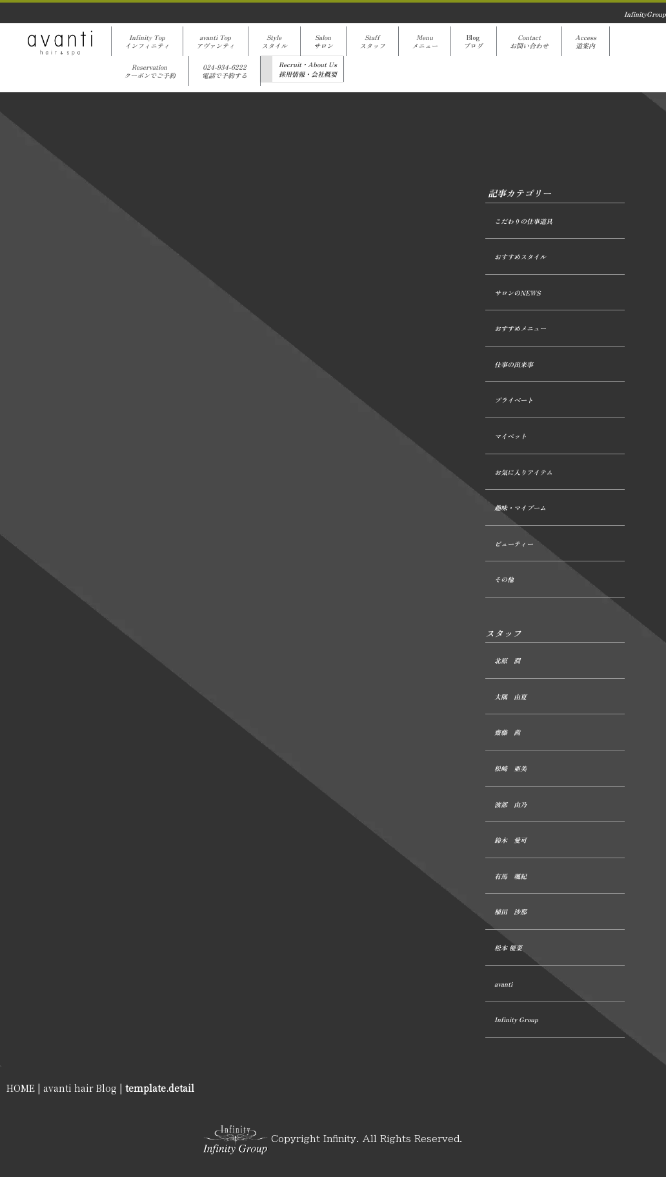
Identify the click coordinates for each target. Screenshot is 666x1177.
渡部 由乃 (510, 804)
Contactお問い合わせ (529, 41)
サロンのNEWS (517, 292)
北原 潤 (507, 660)
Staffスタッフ (372, 41)
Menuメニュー (425, 41)
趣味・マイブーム (520, 507)
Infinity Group (516, 1019)
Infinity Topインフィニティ (147, 41)
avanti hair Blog (80, 1087)
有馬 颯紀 (510, 876)
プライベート (513, 400)
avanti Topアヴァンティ (215, 41)
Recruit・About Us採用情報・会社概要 (308, 69)
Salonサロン (323, 41)
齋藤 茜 (507, 732)
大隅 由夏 (510, 696)
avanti (503, 984)
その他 (504, 579)
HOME (20, 1087)
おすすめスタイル (520, 256)
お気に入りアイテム (523, 472)
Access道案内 (585, 41)
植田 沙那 (510, 911)
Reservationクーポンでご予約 (150, 71)
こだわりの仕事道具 (523, 221)
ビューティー (513, 543)
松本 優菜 (508, 947)
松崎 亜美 (510, 768)
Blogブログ (473, 41)
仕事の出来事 (513, 364)
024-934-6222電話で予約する (224, 71)
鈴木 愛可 (510, 840)
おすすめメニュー (520, 328)
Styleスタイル (274, 41)
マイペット (510, 436)
